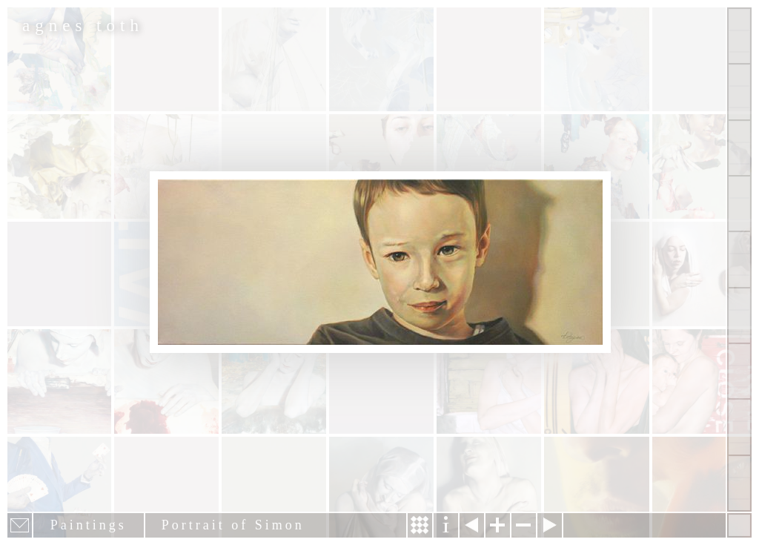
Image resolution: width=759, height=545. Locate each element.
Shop (739, 483)
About (739, 259)
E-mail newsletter (19, 525)
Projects (739, 203)
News (739, 371)
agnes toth (83, 25)
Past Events (739, 427)
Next (549, 525)
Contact (739, 315)
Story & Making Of (420, 525)
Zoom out (523, 525)
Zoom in (497, 525)
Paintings (739, 92)
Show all (739, 36)
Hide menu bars (739, 525)
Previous (472, 525)
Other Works (739, 148)
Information (446, 525)
